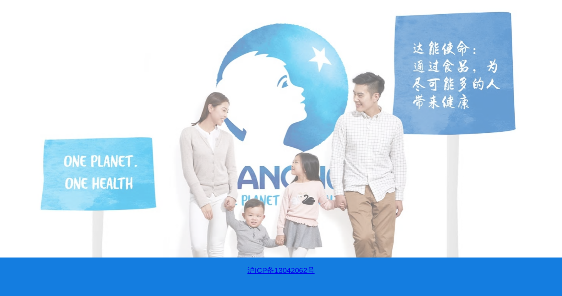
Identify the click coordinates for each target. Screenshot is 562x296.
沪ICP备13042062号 (280, 270)
